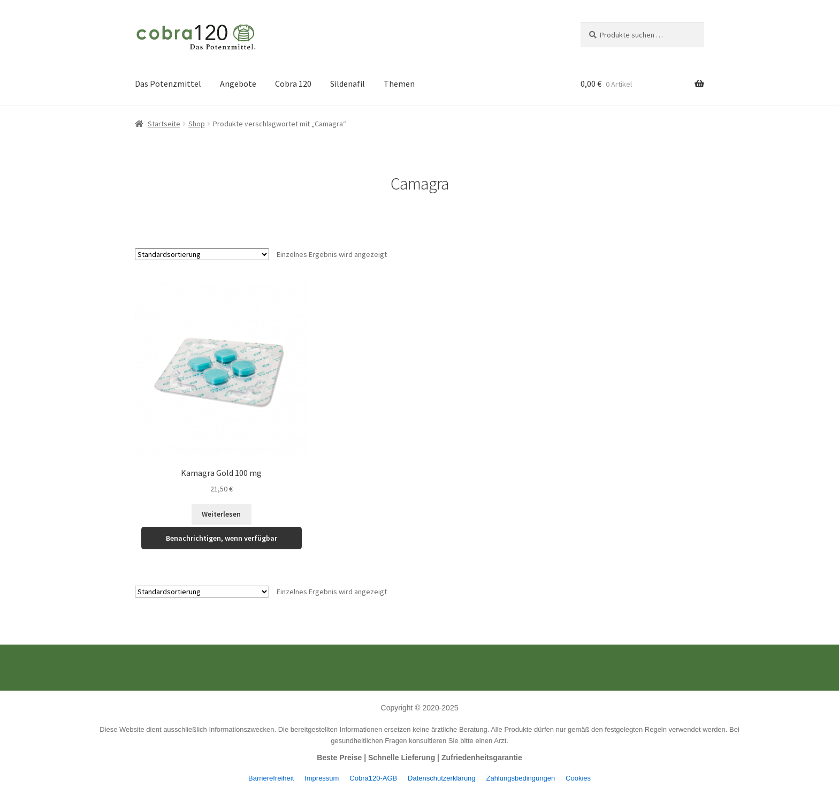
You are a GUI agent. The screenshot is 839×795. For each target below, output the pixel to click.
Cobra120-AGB (373, 778)
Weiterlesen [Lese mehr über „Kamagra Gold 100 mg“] (221, 514)
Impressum (321, 778)
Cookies (578, 778)
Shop (196, 123)
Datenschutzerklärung (441, 778)
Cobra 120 (293, 83)
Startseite (164, 123)
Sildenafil (347, 83)
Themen (399, 83)
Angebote (238, 83)
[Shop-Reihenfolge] (202, 254)
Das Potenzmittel (168, 83)
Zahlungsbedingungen (520, 778)
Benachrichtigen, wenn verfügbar (221, 538)
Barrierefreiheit (271, 778)
